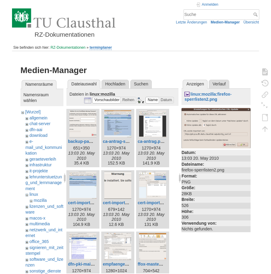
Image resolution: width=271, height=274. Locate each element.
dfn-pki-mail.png (84, 264)
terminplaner (101, 47)
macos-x (37, 218)
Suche (256, 14)
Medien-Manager (225, 22)
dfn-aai (35, 129)
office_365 (39, 241)
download (38, 135)
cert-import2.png (154, 202)
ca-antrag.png (152, 141)
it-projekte (38, 170)
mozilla (40, 200)
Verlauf (219, 84)
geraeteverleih (42, 159)
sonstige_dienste (45, 271)
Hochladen (115, 84)
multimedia (39, 223)
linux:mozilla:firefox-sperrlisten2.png (208, 97)
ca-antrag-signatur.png (125, 141)
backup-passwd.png (88, 141)
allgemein (38, 117)
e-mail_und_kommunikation (44, 147)
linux (33, 194)
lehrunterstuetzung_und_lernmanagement (44, 182)
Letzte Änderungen (191, 22)
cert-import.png (83, 202)
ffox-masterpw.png (156, 264)
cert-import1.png (119, 202)
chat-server (39, 123)
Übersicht (251, 22)
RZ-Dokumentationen (67, 47)
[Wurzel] (33, 111)
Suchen (141, 84)
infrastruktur (40, 164)
